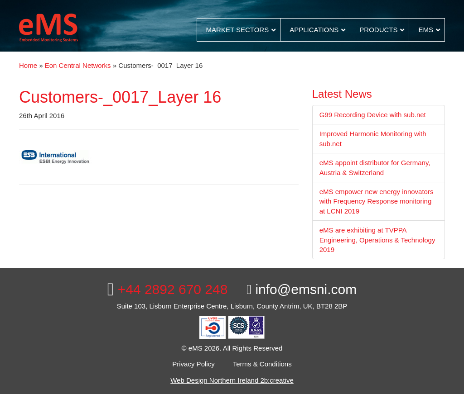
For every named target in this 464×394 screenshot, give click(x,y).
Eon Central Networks (78, 65)
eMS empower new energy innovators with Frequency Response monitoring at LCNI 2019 (376, 201)
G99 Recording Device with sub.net (372, 115)
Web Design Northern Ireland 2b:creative (232, 380)
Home (28, 65)
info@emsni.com (301, 289)
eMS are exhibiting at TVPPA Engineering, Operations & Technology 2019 (377, 239)
